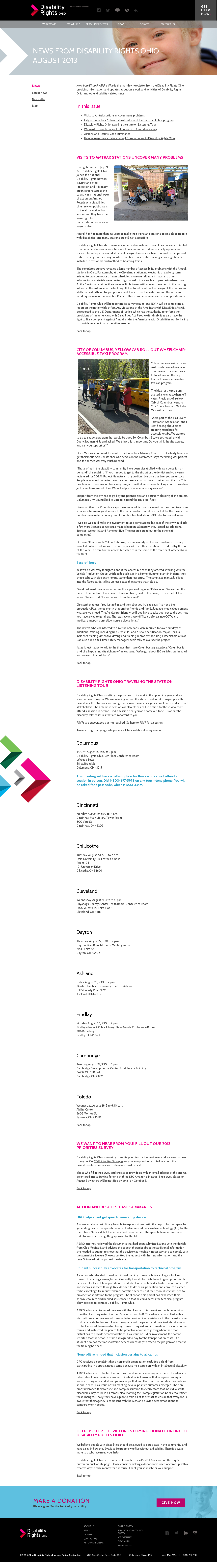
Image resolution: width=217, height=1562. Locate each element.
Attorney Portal (93, 1542)
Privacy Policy (126, 1545)
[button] (206, 10)
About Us (89, 1526)
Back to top (84, 331)
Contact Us (168, 24)
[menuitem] (49, 24)
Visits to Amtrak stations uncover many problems (114, 115)
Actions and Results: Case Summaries (107, 133)
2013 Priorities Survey (107, 1161)
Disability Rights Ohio (48, 10)
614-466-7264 (169, 1555)
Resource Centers (97, 24)
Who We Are (49, 24)
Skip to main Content (79, 6)
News (121, 24)
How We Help (72, 24)
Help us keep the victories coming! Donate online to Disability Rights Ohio (129, 138)
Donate (144, 24)
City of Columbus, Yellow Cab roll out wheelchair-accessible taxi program (128, 120)
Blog (35, 105)
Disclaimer (124, 1541)
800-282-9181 (190, 1555)
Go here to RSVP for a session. (144, 722)
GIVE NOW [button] (171, 1503)
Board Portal (126, 1526)
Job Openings (125, 1537)
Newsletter (38, 99)
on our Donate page (98, 1464)
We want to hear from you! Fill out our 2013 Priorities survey (120, 129)
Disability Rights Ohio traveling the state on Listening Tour (120, 124)
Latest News (39, 92)
